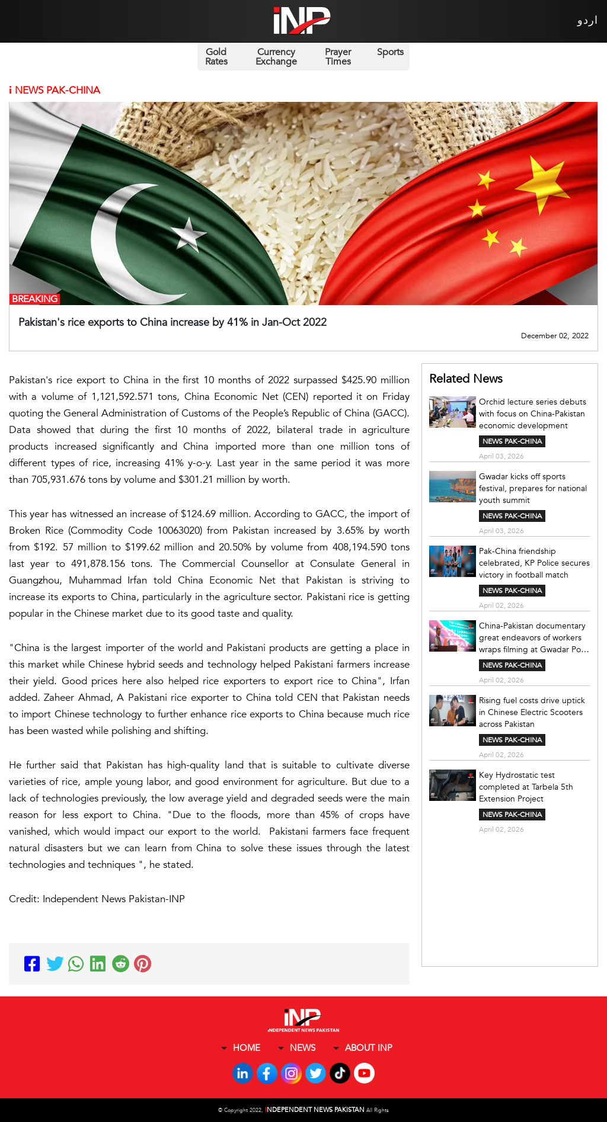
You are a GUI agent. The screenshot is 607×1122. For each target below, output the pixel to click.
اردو (587, 20)
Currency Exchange (276, 57)
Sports (390, 52)
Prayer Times (338, 57)
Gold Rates (216, 57)
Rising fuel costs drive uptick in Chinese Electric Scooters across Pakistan (532, 712)
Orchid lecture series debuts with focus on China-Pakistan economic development (532, 413)
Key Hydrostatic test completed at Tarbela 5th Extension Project (526, 787)
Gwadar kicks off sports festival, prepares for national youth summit (533, 488)
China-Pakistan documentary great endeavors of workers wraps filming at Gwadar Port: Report (534, 638)
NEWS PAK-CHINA (512, 441)
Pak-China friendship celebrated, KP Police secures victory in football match (534, 563)
